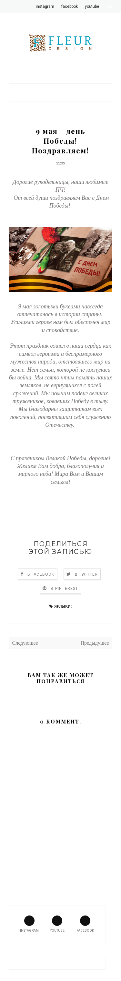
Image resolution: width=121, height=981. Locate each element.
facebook (85, 923)
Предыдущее (95, 643)
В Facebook (41, 574)
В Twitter (86, 574)
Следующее (25, 643)
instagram (29, 923)
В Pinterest (64, 588)
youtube (57, 923)
